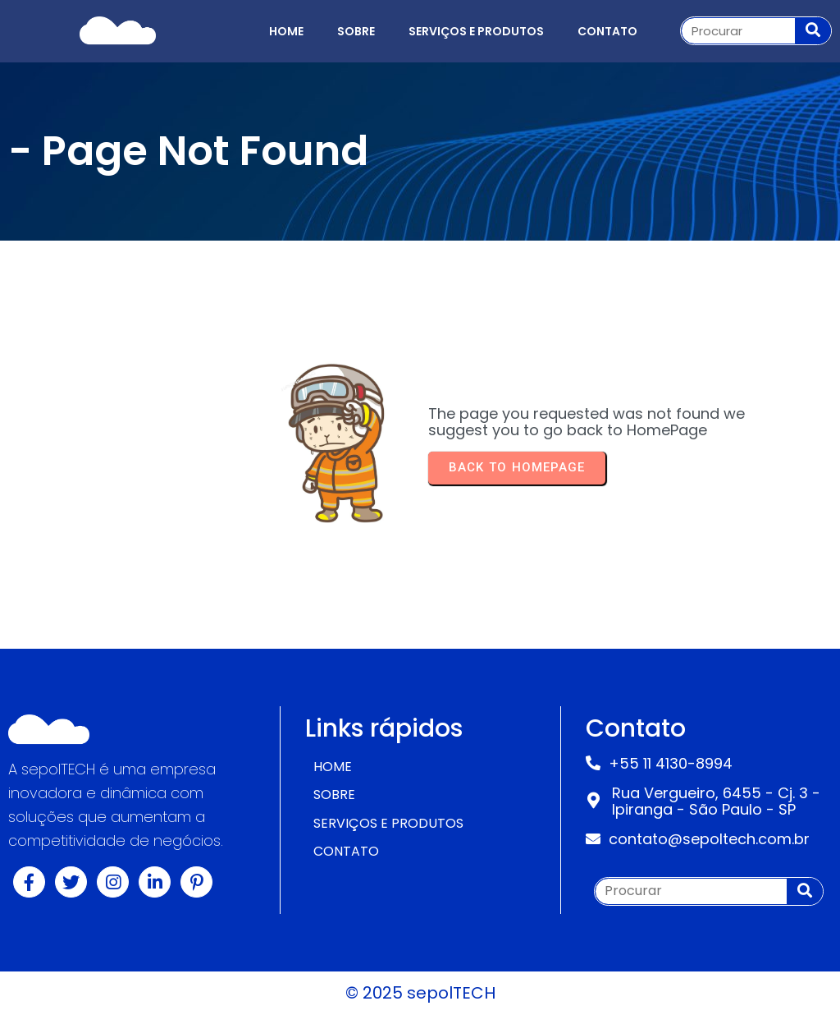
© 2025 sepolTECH (420, 992)
